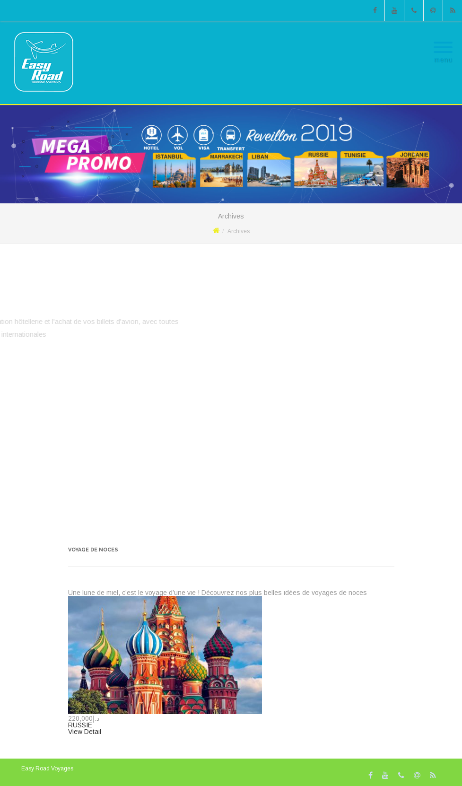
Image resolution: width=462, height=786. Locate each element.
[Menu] (443, 41)
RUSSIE (80, 725)
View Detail (84, 731)
